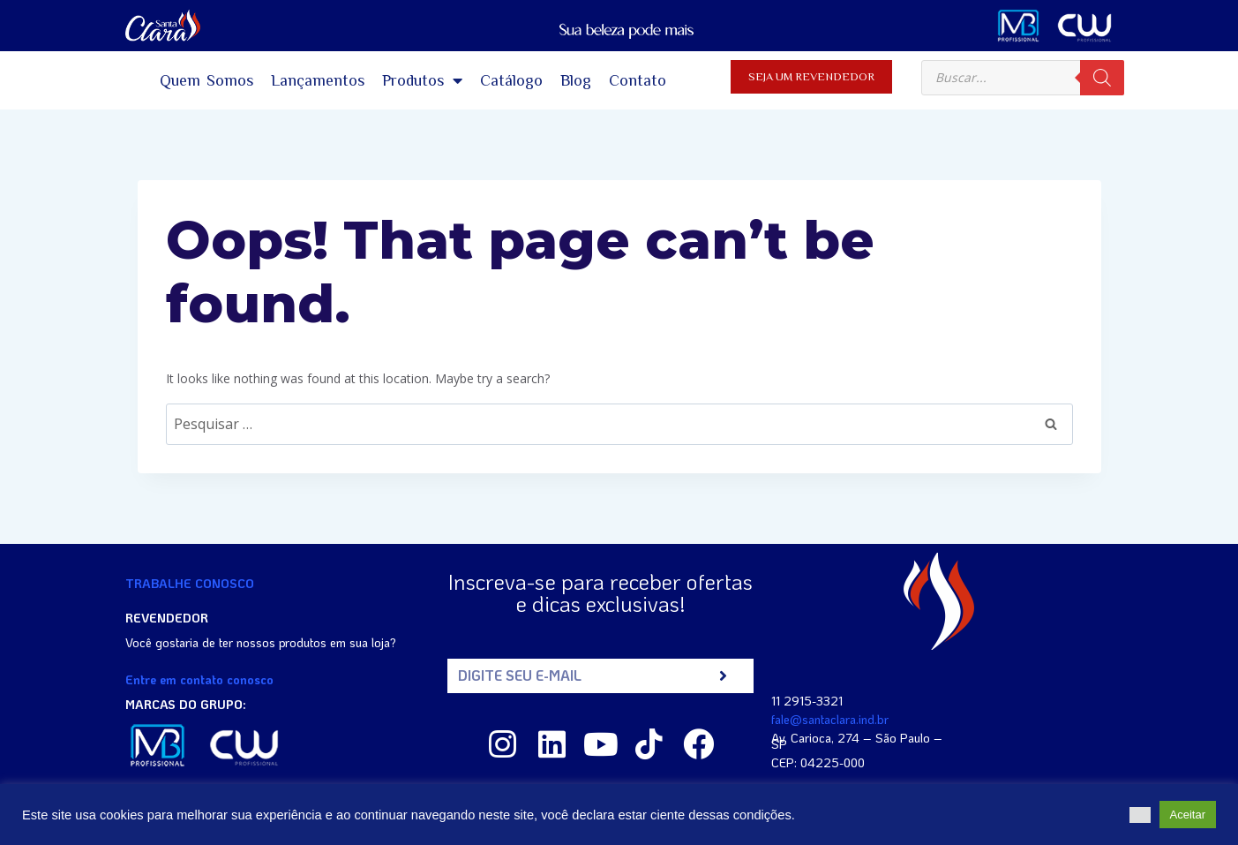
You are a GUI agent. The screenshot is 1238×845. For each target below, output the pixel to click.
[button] (1140, 815)
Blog (575, 80)
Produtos (422, 80)
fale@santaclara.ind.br (830, 719)
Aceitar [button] (1187, 814)
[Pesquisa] (1102, 77)
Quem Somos (206, 80)
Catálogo (511, 80)
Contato (637, 80)
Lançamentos (317, 80)
